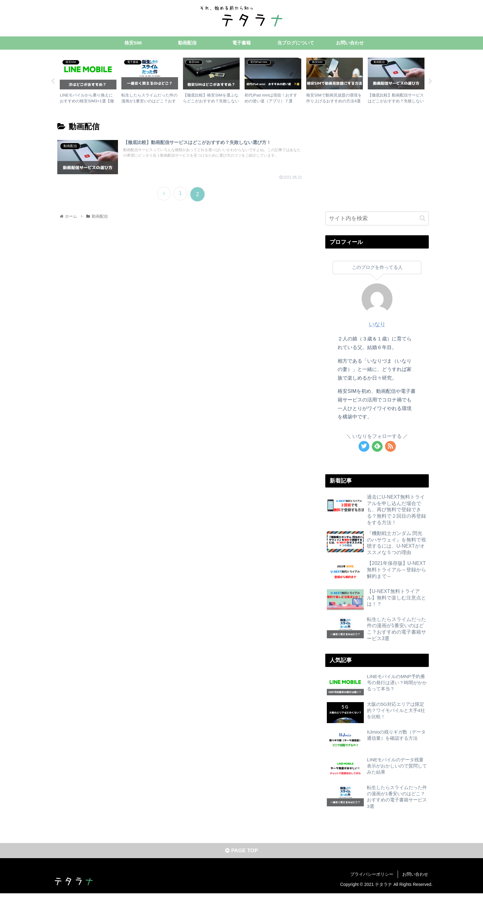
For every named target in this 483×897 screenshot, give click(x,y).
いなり (377, 326)
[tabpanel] (88, 81)
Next (430, 83)
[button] (422, 219)
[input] (377, 219)
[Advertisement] (377, 160)
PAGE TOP (241, 854)
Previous (53, 83)
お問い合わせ (415, 877)
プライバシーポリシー (371, 877)
